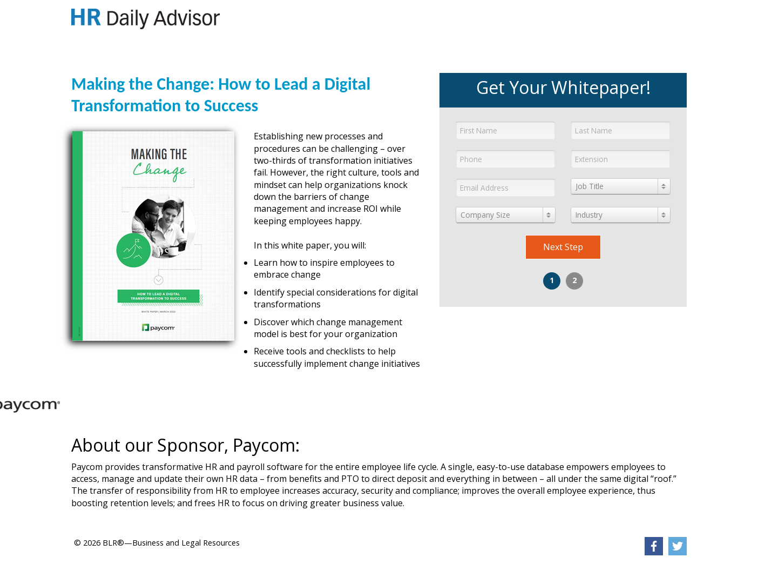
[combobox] (620, 186)
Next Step (563, 247)
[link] (145, 19)
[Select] (620, 186)
